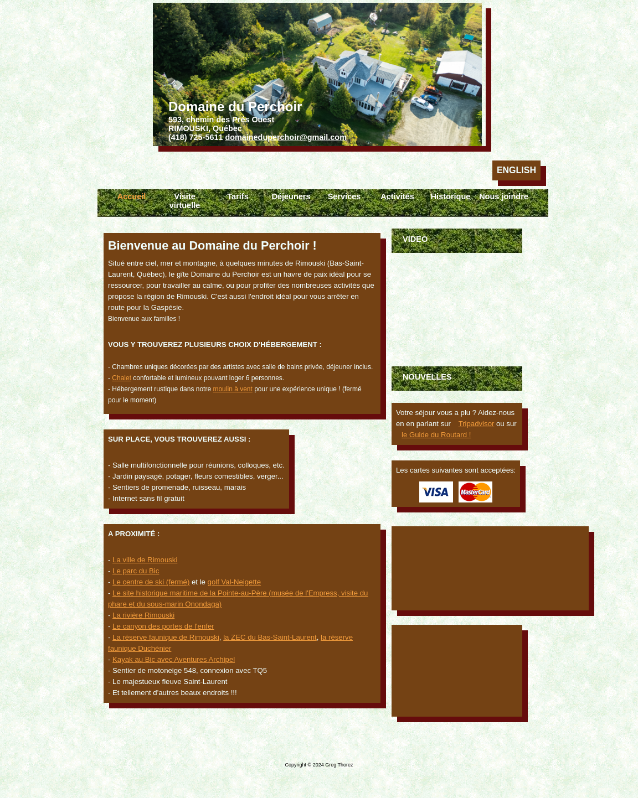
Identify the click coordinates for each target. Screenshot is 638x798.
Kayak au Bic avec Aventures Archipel (173, 659)
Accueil (131, 196)
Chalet (121, 378)
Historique (451, 196)
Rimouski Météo (457, 670)
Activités (397, 196)
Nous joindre (503, 196)
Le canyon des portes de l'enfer (163, 626)
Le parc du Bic (135, 571)
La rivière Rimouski (143, 615)
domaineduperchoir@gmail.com (286, 137)
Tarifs (237, 196)
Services (344, 196)
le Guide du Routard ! (436, 435)
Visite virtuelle (184, 201)
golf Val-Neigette (234, 582)
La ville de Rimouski (144, 560)
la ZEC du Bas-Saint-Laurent (270, 637)
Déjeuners (290, 196)
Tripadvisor (477, 423)
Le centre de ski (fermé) (150, 582)
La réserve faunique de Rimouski (165, 637)
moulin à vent (232, 389)
